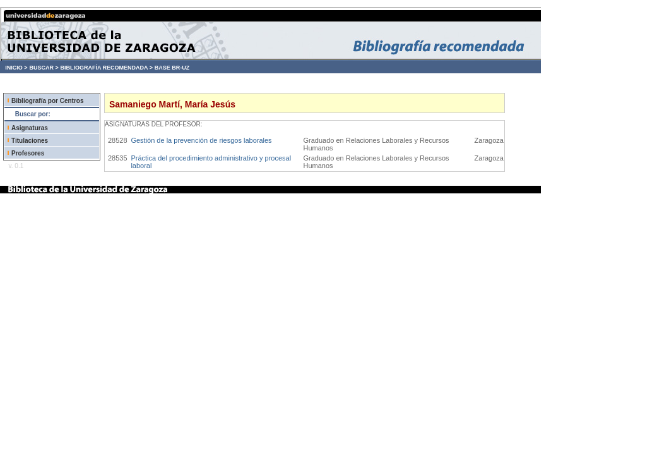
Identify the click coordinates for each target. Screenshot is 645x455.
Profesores (27, 153)
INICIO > (16, 67)
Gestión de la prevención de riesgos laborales (201, 140)
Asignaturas (29, 127)
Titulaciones (29, 140)
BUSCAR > (43, 67)
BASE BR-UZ (172, 67)
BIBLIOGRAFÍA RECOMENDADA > (106, 67)
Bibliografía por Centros (47, 100)
